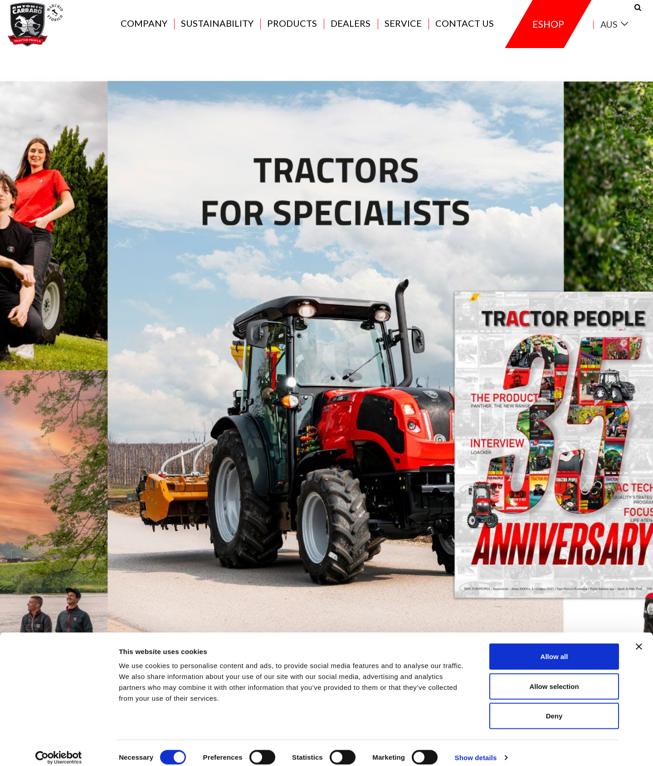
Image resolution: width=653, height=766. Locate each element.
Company (144, 28)
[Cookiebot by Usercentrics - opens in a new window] (58, 748)
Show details (476, 748)
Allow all (554, 647)
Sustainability (217, 28)
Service (403, 28)
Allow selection (554, 677)
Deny (554, 706)
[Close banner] (639, 637)
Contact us (464, 28)
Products (292, 28)
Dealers (350, 28)
